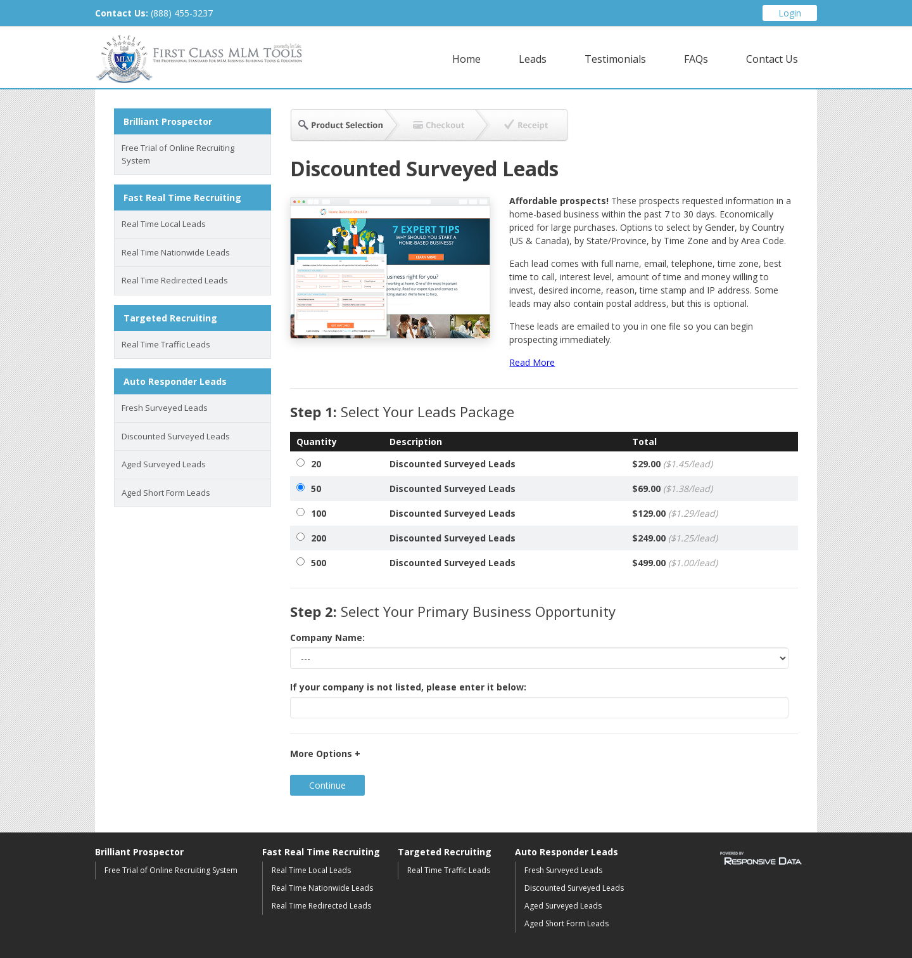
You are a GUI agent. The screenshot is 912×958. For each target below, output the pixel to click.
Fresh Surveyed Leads (165, 407)
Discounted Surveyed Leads (176, 436)
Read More (532, 362)
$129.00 (675, 513)
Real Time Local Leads (164, 224)
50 (316, 488)
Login (789, 13)
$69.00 (672, 488)
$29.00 (672, 464)
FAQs (696, 59)
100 (318, 513)
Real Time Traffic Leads (166, 344)
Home (466, 59)
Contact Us (772, 59)
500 (318, 563)
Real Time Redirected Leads (175, 280)
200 (318, 538)
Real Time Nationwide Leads (176, 252)
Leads (533, 59)
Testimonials (615, 59)
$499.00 (675, 563)
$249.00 (675, 538)
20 (316, 464)
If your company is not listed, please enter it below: (408, 687)
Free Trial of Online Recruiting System (178, 154)
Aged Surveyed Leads (164, 464)
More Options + (325, 754)
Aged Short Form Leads (166, 492)
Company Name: (327, 637)
